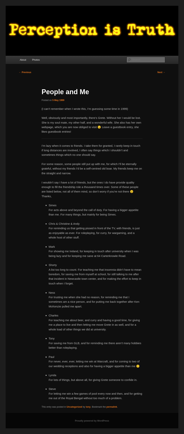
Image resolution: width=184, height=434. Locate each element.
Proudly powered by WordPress (92, 420)
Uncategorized (74, 407)
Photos (36, 59)
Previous (25, 72)
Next (161, 72)
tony (88, 407)
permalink (112, 407)
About (23, 59)
